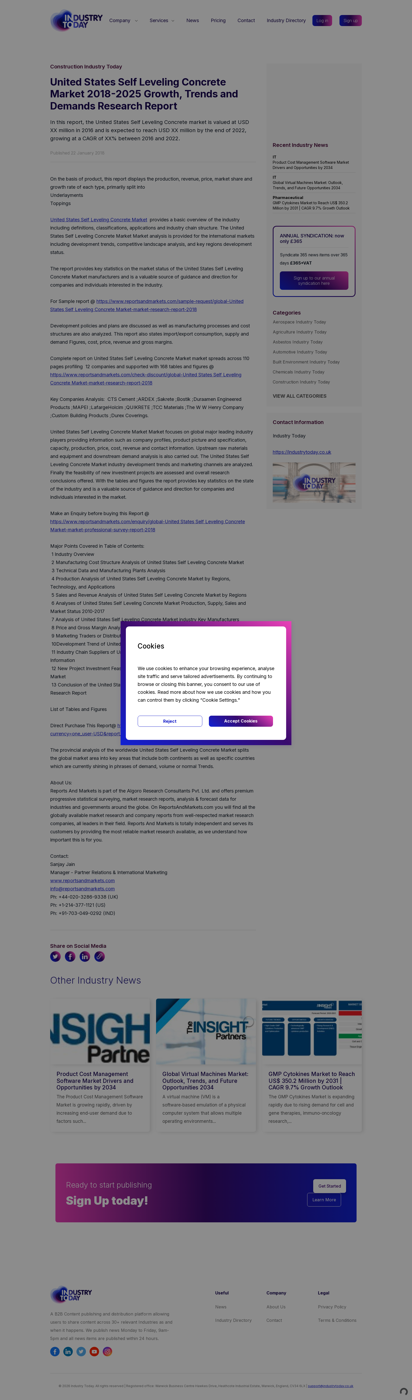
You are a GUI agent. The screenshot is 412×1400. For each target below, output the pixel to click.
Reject (170, 721)
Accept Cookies (241, 721)
